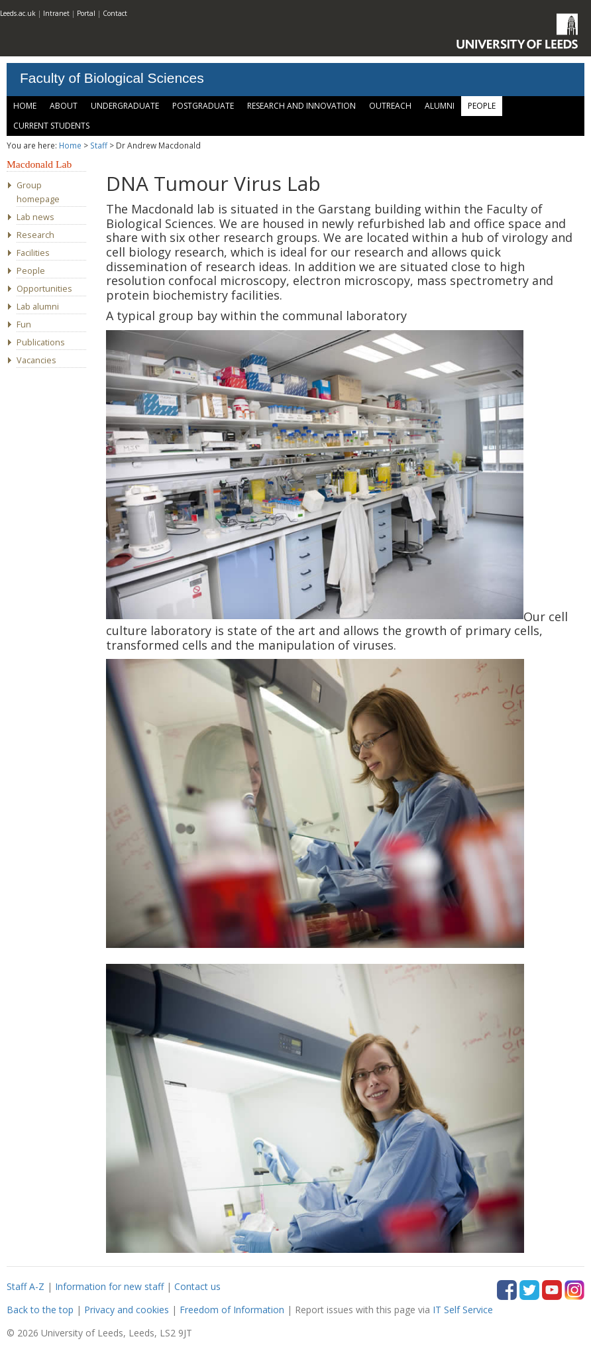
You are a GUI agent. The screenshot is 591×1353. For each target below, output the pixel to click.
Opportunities (44, 288)
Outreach (390, 105)
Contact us (197, 1286)
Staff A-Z (25, 1286)
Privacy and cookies (126, 1309)
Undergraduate (125, 105)
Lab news (35, 217)
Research (35, 235)
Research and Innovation (301, 105)
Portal (86, 13)
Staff (98, 145)
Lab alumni (38, 306)
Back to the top (40, 1309)
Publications (41, 342)
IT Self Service (463, 1309)
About (64, 105)
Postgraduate (203, 105)
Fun (24, 324)
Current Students (51, 125)
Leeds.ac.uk (18, 13)
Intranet (56, 13)
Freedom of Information (232, 1309)
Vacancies (36, 360)
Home (24, 105)
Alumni (440, 105)
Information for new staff (109, 1286)
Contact (115, 13)
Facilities (33, 253)
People (482, 105)
